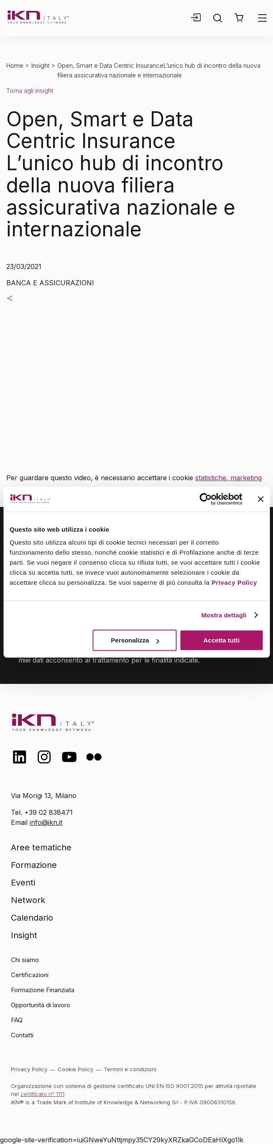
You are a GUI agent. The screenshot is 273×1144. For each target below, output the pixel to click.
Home (14, 65)
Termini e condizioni (130, 1069)
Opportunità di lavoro (40, 1005)
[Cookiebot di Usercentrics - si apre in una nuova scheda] (205, 499)
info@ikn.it (46, 822)
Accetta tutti (222, 640)
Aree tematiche (41, 847)
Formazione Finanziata (42, 990)
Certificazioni (29, 975)
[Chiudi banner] (260, 499)
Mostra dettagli (223, 615)
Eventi (23, 883)
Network (28, 900)
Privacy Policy (234, 582)
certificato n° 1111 (42, 1093)
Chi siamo (25, 960)
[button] (239, 18)
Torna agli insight (29, 91)
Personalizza (135, 640)
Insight (40, 65)
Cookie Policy (75, 1069)
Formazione (34, 865)
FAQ (17, 1020)
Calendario (32, 918)
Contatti (22, 1035)
